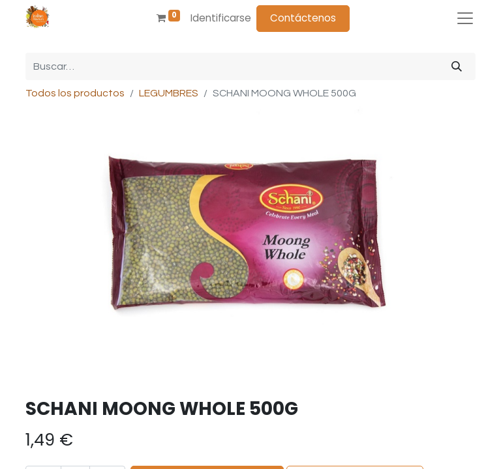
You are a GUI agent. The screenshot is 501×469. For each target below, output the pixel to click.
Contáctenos (303, 18)
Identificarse (220, 18)
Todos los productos (75, 93)
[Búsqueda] (457, 66)
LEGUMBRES (168, 93)
